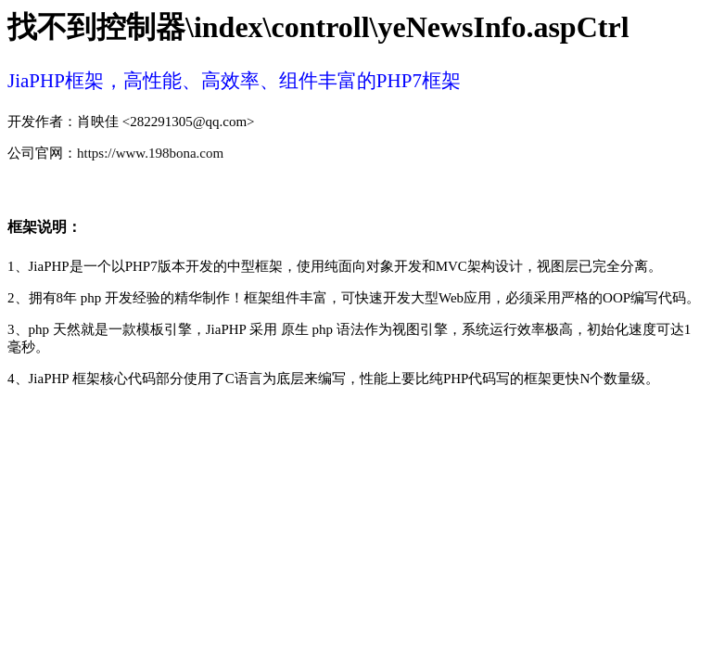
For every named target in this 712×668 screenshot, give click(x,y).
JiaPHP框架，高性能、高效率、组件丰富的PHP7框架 (234, 81)
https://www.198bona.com (150, 153)
